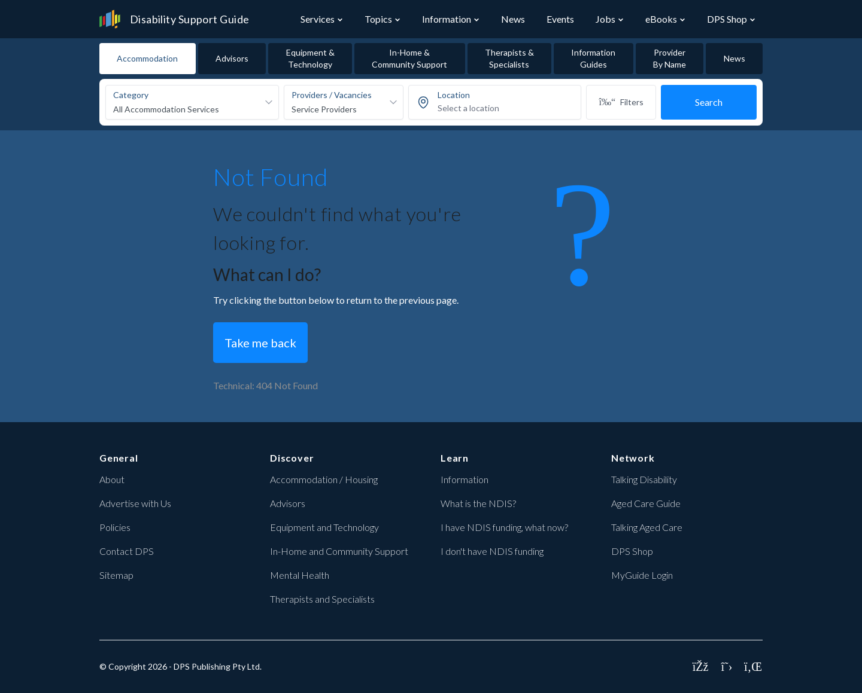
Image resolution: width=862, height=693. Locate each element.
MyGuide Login (642, 575)
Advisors (232, 58)
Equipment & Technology (310, 58)
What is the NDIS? (478, 503)
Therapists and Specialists (322, 599)
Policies (114, 527)
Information (446, 19)
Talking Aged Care (646, 527)
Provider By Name (669, 58)
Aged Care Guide (646, 503)
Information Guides (593, 58)
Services (318, 19)
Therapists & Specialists (509, 58)
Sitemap (116, 575)
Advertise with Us (135, 503)
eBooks (661, 19)
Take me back (260, 342)
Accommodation (147, 58)
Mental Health (299, 575)
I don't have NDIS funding (492, 551)
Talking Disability (644, 479)
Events (560, 19)
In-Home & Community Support (409, 58)
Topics (378, 19)
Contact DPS (126, 551)
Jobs (605, 19)
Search (709, 102)
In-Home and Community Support (339, 551)
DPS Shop (727, 19)
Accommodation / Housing (324, 479)
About (112, 479)
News (513, 19)
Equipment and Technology (324, 527)
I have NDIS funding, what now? (504, 527)
